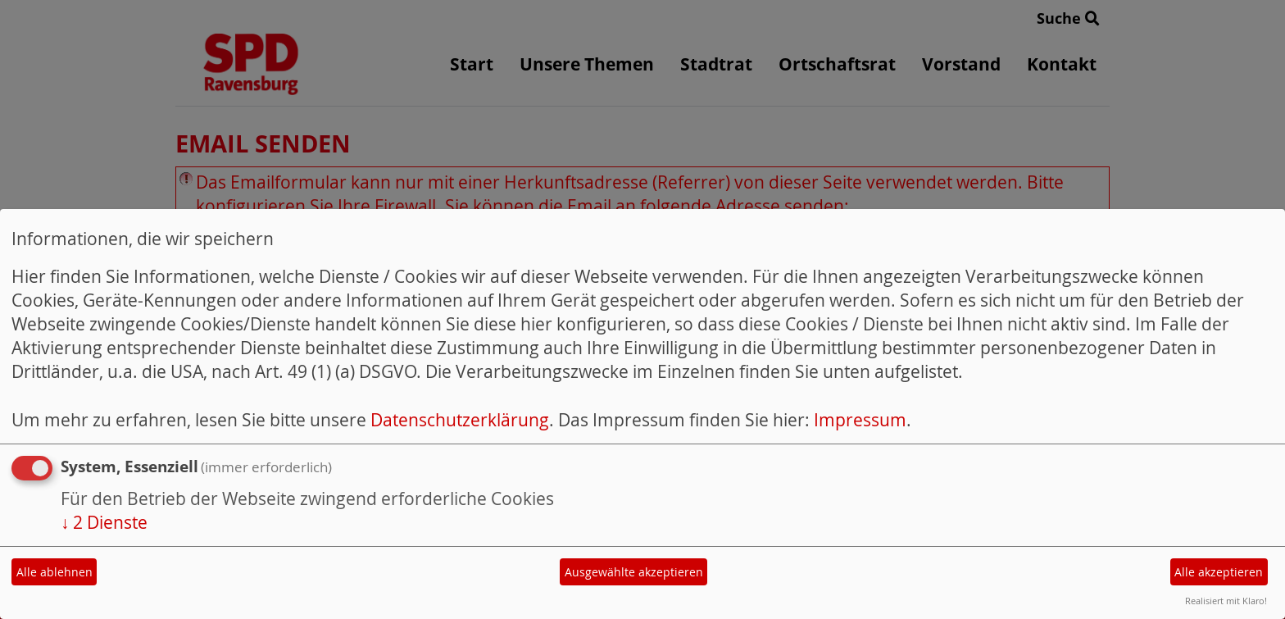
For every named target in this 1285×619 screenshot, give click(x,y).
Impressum (860, 419)
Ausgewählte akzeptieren (634, 572)
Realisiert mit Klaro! (1226, 600)
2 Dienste (104, 522)
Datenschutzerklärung (459, 419)
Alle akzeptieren (1218, 572)
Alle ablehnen (54, 572)
